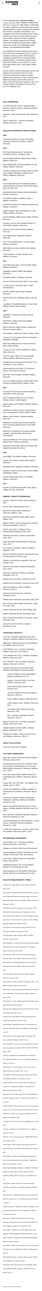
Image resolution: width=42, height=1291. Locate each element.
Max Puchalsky (11, 25)
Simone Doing (8, 23)
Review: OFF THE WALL (18, 1113)
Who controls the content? (17, 1136)
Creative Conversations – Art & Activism (21, 908)
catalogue (27, 358)
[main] (21, 56)
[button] (2, 3)
